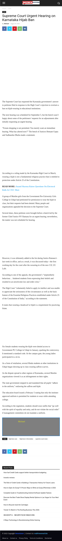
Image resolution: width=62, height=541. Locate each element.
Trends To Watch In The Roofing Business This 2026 (21, 510)
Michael (6, 23)
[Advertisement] (31, 83)
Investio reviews (9, 478)
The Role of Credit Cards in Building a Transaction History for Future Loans (29, 483)
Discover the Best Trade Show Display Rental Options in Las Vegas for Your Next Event (31, 499)
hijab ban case (13, 439)
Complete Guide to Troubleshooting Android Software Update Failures (27, 493)
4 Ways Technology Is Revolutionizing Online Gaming (22, 520)
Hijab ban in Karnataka (26, 439)
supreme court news (41, 439)
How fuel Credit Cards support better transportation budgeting (25, 472)
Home (4, 8)
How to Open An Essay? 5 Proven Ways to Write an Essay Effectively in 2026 (30, 488)
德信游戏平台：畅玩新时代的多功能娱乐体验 (19, 515)
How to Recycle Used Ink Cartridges (16, 505)
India (9, 8)
